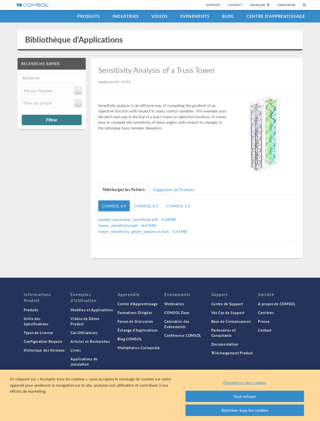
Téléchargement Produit (232, 352)
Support (213, 5)
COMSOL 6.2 (178, 206)
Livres (75, 350)
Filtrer (51, 120)
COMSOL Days (177, 312)
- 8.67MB (127, 225)
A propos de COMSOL (277, 303)
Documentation (224, 344)
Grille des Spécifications (36, 321)
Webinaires (174, 303)
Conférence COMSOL (182, 335)
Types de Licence (38, 332)
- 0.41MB (142, 231)
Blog (228, 16)
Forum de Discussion (135, 321)
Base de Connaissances (231, 321)
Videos (159, 16)
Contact (235, 5)
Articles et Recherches (90, 341)
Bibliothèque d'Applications (74, 39)
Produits (88, 16)
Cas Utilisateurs (84, 332)
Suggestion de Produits (173, 189)
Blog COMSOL (130, 338)
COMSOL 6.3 (146, 206)
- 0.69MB (137, 219)
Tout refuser (245, 396)
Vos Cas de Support (227, 312)
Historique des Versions (44, 350)
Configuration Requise (43, 341)
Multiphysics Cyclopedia (139, 347)
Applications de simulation (84, 361)
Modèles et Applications (91, 309)
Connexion (286, 5)
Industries (125, 16)
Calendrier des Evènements (177, 324)
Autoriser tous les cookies (244, 410)
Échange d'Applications (138, 330)
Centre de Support (227, 303)
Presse (264, 321)
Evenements (195, 16)
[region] (160, 395)
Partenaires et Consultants (223, 333)
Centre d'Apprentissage (275, 16)
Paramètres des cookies (244, 382)
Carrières (266, 312)
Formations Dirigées (135, 312)
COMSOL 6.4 (114, 206)
